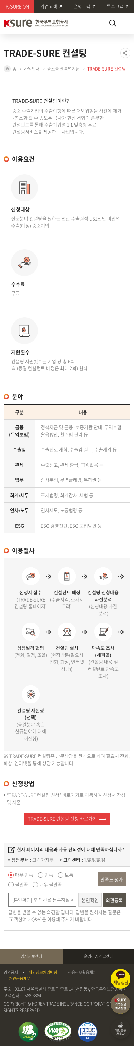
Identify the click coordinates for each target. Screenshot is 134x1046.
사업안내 (32, 69)
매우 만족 (24, 874)
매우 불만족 (50, 884)
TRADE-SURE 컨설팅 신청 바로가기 (62, 818)
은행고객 (81, 6)
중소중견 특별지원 (63, 69)
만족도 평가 (111, 879)
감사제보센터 (31, 956)
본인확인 (90, 900)
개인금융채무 (19, 979)
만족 (49, 874)
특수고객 (115, 6)
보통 (69, 874)
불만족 (21, 884)
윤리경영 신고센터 (98, 956)
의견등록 (114, 900)
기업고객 (48, 6)
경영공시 (11, 972)
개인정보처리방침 (43, 972)
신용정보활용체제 (82, 972)
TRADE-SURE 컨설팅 (106, 69)
